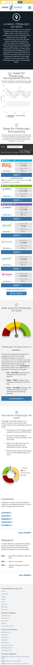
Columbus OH (6, 650)
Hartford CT (5, 642)
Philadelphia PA (6, 522)
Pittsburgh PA (6, 525)
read (2, 556)
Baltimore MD (6, 632)
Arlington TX (5, 618)
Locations (4, 594)
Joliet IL (4, 623)
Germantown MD (7, 626)
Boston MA (5, 637)
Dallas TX (4, 640)
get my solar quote (15, 399)
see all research (24, 575)
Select (16, 174)
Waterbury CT (6, 616)
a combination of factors (13, 359)
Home (3, 591)
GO (20, 2)
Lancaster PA (5, 516)
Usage (3, 596)
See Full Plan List (16, 293)
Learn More (15, 350)
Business (4, 607)
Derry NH (4, 621)
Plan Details (6, 171)
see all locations (24, 533)
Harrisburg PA (6, 519)
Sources (4, 604)
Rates (3, 599)
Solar (3, 602)
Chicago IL (5, 635)
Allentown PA (5, 513)
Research (4, 609)
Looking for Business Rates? (15, 289)
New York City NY (7, 645)
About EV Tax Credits (13, 661)
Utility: (3, 147)
